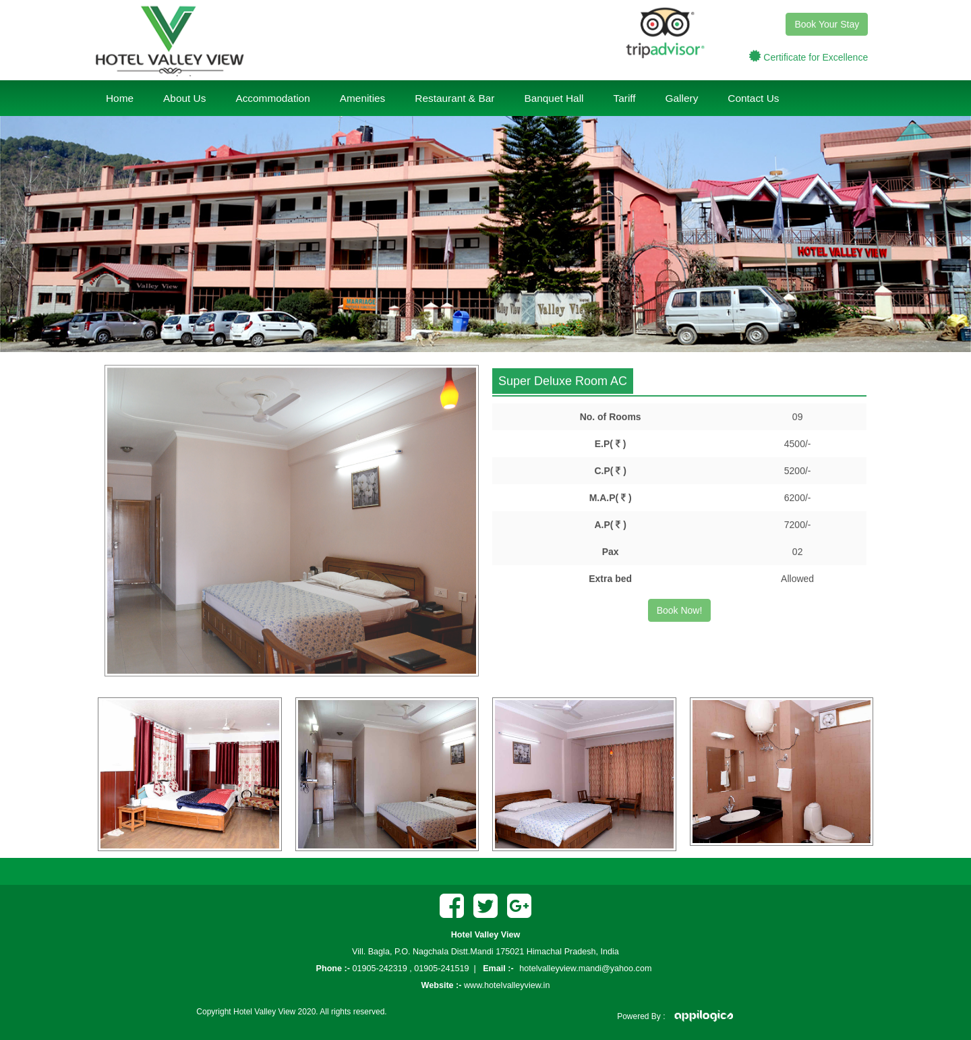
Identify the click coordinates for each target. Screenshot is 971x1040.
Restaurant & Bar (454, 98)
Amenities (363, 98)
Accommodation (272, 98)
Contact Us (753, 98)
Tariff (625, 98)
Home (120, 98)
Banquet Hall (553, 98)
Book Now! (680, 609)
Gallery (682, 98)
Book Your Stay (826, 23)
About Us (184, 98)
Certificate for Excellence (815, 56)
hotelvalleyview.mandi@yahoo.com (585, 968)
